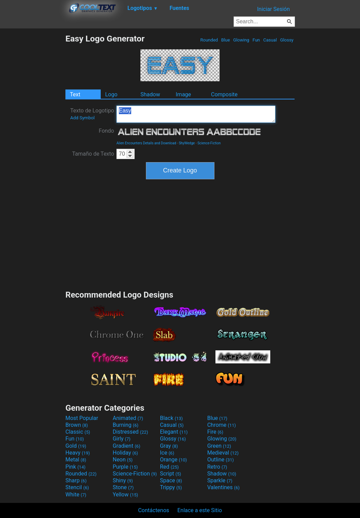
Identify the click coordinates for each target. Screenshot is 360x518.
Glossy (287, 40)
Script (170, 473)
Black (171, 418)
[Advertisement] (32, 136)
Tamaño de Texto (93, 153)
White (75, 494)
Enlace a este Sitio (199, 510)
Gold (75, 446)
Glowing (241, 40)
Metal (75, 459)
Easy (195, 114)
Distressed (130, 432)
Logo (111, 94)
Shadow (150, 94)
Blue (225, 40)
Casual (270, 40)
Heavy (77, 452)
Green (219, 446)
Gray (169, 446)
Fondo (106, 131)
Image (183, 94)
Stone (123, 487)
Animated (128, 418)
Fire (215, 432)
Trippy (171, 487)
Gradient (126, 446)
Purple (125, 466)
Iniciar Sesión (273, 9)
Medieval (223, 452)
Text (75, 94)
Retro (217, 466)
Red (169, 466)
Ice (167, 452)
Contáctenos (153, 510)
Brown (76, 425)
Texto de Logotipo (92, 113)
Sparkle (219, 480)
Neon (123, 459)
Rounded (209, 40)
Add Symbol (82, 117)
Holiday (125, 452)
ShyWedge (187, 143)
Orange (173, 459)
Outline (220, 459)
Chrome (221, 425)
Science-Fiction (209, 143)
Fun (256, 40)
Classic (77, 432)
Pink (75, 466)
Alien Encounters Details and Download (146, 143)
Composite (224, 94)
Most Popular (81, 418)
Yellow (125, 494)
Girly (122, 438)
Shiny (123, 480)
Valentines (223, 487)
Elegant (174, 432)
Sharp (76, 480)
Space (171, 480)
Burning (125, 425)
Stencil (77, 487)
